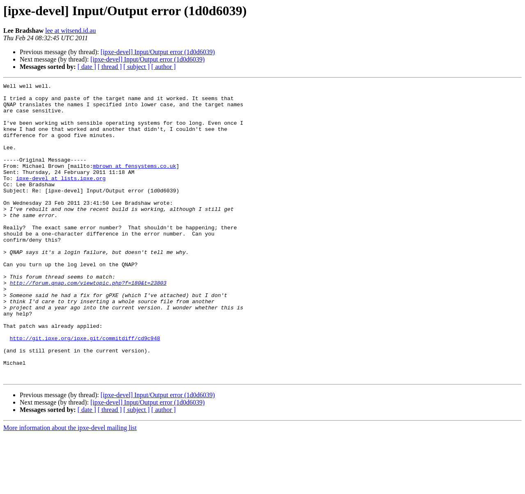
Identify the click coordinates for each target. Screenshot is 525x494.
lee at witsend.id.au (70, 30)
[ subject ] (136, 66)
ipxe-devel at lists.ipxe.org (60, 197)
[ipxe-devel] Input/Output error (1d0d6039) (157, 51)
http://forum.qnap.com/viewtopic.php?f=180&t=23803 (88, 323)
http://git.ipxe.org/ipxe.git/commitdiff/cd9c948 (85, 389)
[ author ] (163, 66)
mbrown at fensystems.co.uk (134, 183)
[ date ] (87, 66)
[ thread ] (110, 66)
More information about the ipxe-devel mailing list (70, 486)
